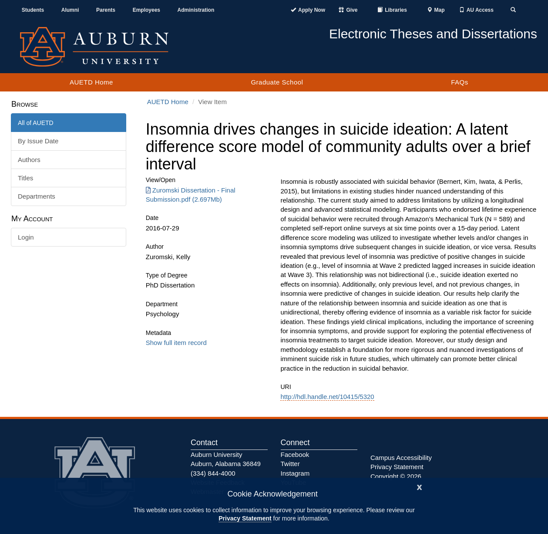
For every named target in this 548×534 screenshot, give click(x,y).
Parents (105, 10)
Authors (29, 159)
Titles (25, 178)
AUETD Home (91, 82)
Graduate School (277, 82)
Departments (36, 196)
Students (33, 10)
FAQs (459, 82)
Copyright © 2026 (395, 476)
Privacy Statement (245, 518)
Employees (146, 10)
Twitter (290, 463)
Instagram (295, 473)
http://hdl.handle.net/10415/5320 (327, 396)
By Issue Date (38, 141)
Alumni (70, 10)
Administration (196, 10)
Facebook (295, 454)
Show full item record (176, 342)
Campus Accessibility (401, 457)
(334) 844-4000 (213, 473)
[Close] (419, 486)
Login (26, 237)
